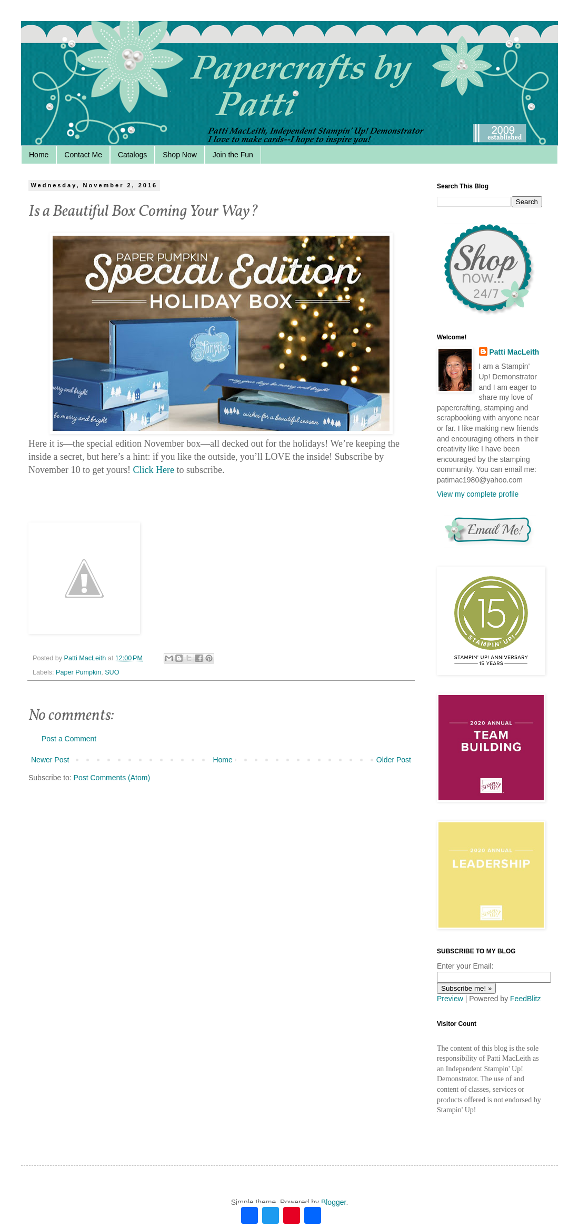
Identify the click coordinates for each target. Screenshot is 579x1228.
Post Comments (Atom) (112, 777)
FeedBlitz (525, 998)
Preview (450, 998)
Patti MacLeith (515, 352)
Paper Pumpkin (78, 672)
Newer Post (50, 760)
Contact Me (83, 154)
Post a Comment (69, 738)
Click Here (153, 470)
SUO (112, 672)
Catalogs (132, 154)
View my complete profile (477, 494)
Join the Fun (233, 154)
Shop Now (180, 154)
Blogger (333, 1202)
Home (38, 154)
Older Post (393, 760)
